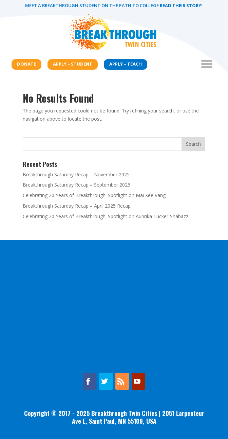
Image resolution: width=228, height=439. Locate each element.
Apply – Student (72, 64)
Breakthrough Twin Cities (124, 413)
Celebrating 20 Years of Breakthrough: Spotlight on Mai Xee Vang (94, 195)
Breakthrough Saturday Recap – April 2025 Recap (77, 206)
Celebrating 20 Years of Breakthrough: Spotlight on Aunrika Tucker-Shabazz (105, 216)
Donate (26, 64)
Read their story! (181, 5)
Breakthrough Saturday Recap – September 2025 (76, 184)
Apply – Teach (125, 64)
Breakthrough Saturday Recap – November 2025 (76, 174)
